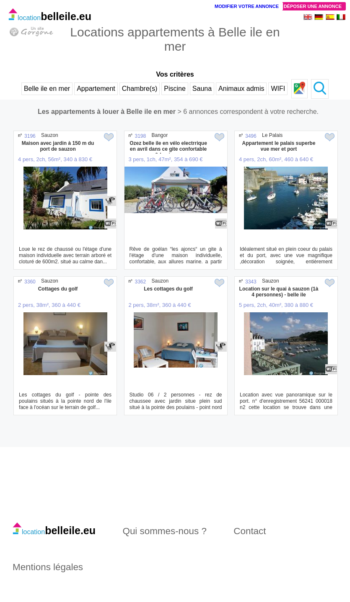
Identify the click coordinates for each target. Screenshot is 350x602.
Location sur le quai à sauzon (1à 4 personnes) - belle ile (279, 292)
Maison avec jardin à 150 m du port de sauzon (58, 146)
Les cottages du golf (168, 289)
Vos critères (175, 74)
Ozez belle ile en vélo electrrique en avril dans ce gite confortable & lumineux (168, 149)
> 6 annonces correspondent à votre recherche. (248, 111)
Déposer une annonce (313, 6)
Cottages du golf (58, 289)
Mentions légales (48, 567)
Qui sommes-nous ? (165, 531)
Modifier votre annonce (247, 6)
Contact (249, 531)
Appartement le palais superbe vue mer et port (279, 146)
